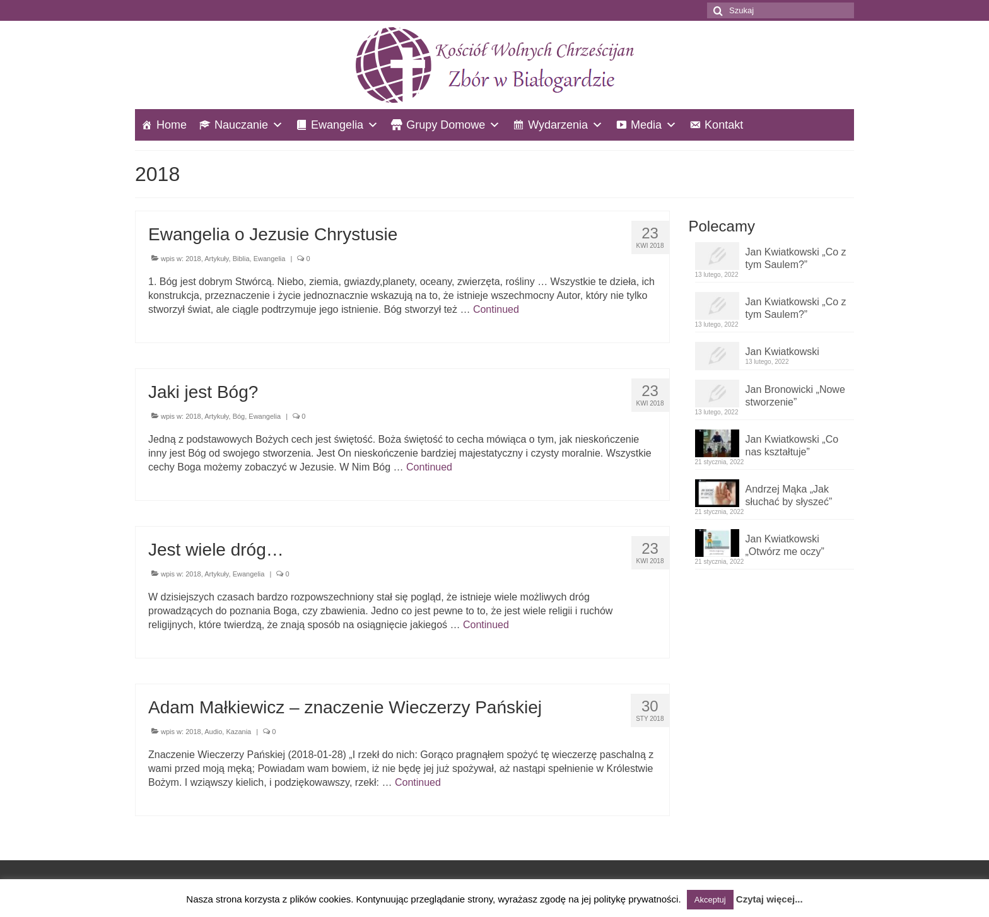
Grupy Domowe (445, 125)
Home (171, 125)
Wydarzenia (558, 125)
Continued (496, 309)
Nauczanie (241, 125)
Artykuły (216, 258)
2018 (193, 258)
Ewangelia (337, 125)
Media (646, 125)
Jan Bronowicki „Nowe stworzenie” (795, 395)
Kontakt (724, 125)
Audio (213, 731)
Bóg (239, 416)
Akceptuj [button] (710, 899)
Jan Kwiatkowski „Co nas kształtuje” (792, 445)
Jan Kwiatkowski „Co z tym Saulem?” (796, 258)
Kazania (238, 731)
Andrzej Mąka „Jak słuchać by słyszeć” (789, 495)
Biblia (241, 258)
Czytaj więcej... (769, 899)
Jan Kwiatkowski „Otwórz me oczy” (785, 545)
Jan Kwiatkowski (782, 351)
